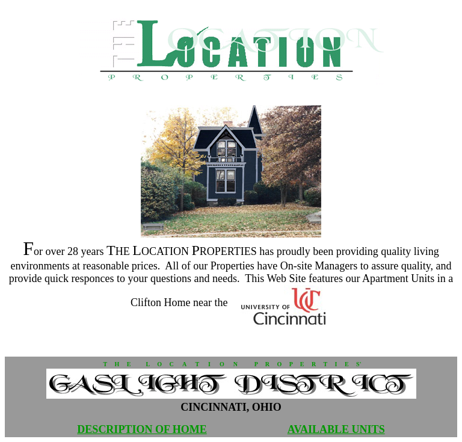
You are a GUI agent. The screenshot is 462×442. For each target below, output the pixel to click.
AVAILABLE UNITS (336, 429)
